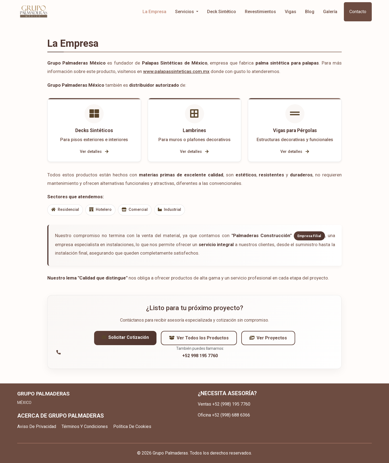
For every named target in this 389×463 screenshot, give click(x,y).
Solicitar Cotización (125, 338)
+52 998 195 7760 (200, 357)
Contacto (357, 11)
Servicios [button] (185, 11)
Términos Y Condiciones (85, 426)
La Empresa (154, 11)
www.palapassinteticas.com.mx (176, 71)
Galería (330, 11)
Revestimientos (260, 11)
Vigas (290, 11)
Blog (309, 11)
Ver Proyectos (268, 339)
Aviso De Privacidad (36, 426)
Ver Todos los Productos (199, 339)
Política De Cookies (132, 426)
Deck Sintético (221, 11)
